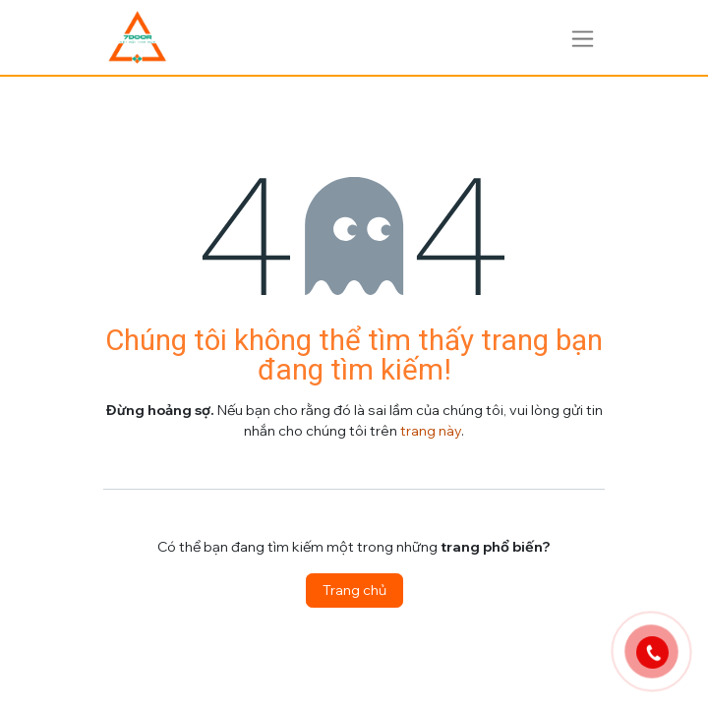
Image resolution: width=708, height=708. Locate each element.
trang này (430, 431)
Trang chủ (354, 590)
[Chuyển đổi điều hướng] (582, 37)
